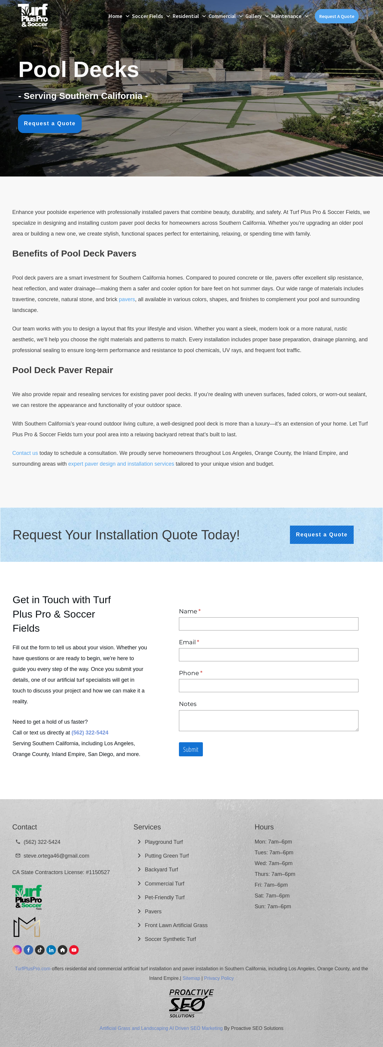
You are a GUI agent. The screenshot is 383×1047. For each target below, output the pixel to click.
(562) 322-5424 (42, 842)
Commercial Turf (165, 884)
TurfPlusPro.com (33, 968)
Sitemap (191, 978)
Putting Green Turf (167, 856)
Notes (188, 703)
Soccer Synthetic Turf (171, 939)
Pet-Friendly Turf (165, 897)
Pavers (153, 912)
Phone (204, 673)
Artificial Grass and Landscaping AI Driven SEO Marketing (161, 1028)
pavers (127, 299)
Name (203, 611)
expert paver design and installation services (121, 464)
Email (202, 642)
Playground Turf (164, 842)
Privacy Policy (219, 978)
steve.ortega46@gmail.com (56, 856)
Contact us (25, 453)
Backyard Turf (162, 870)
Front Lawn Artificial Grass (177, 925)
